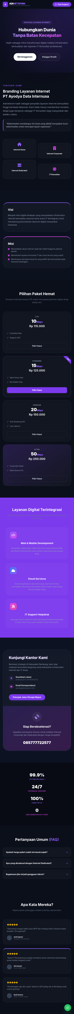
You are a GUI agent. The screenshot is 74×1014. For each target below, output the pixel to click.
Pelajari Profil (49, 57)
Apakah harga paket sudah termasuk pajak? (37, 852)
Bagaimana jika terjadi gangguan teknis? (37, 874)
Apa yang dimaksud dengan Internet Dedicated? (37, 863)
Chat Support (62, 4)
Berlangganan (25, 57)
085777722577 (37, 742)
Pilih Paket (37, 346)
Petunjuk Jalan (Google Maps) (27, 697)
